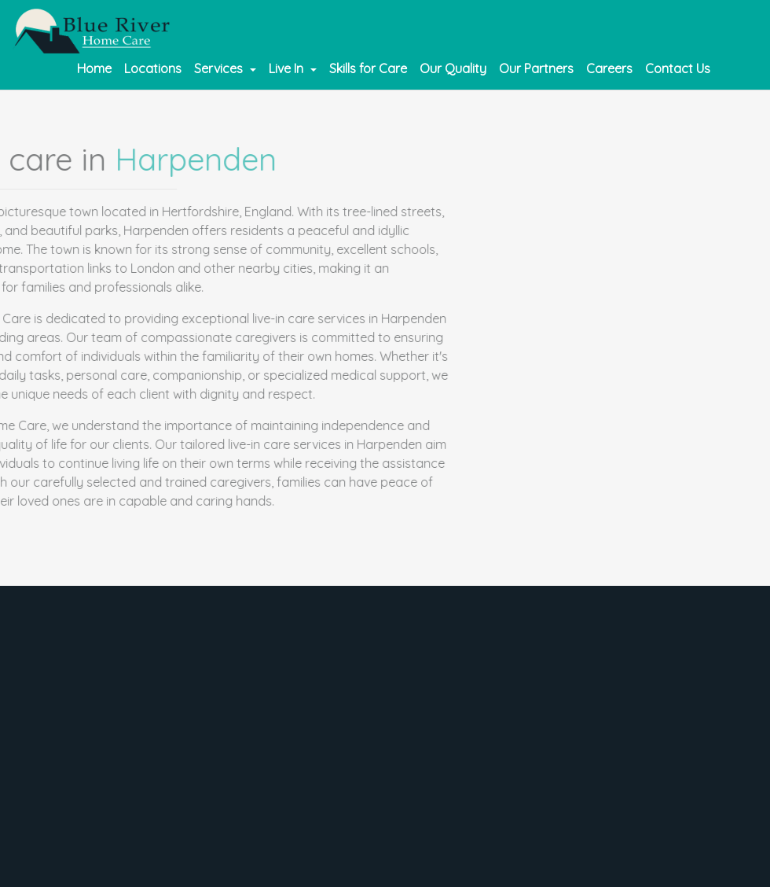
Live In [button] (287, 68)
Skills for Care (368, 68)
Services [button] (220, 68)
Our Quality (453, 68)
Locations (153, 68)
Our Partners (536, 68)
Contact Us (677, 68)
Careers (609, 68)
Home (94, 68)
